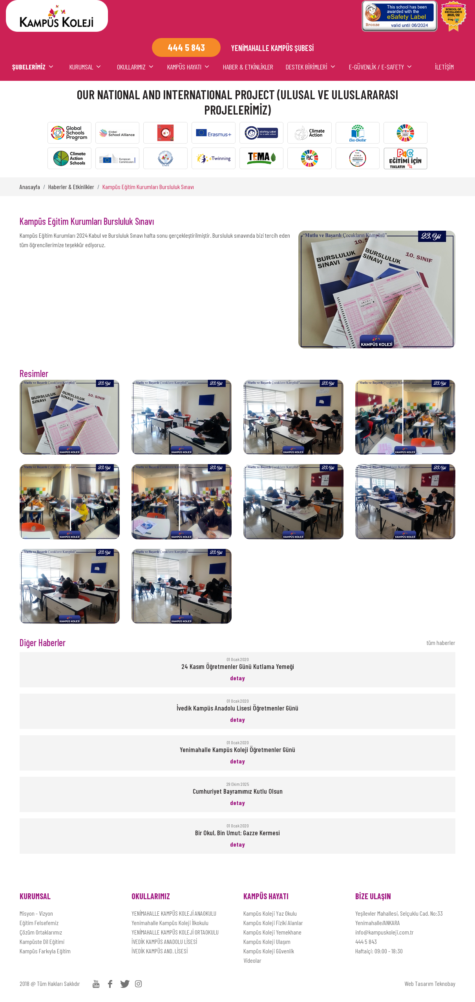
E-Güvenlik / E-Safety (381, 66)
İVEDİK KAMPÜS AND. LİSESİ (160, 951)
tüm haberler (441, 642)
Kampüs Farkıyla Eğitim (45, 951)
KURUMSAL (85, 66)
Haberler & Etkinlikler (71, 186)
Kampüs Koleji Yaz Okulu (270, 913)
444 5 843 (366, 941)
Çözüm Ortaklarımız (41, 932)
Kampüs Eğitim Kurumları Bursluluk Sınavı (148, 186)
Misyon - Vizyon (36, 913)
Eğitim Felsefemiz (39, 922)
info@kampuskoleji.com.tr (384, 932)
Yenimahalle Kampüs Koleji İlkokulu (170, 922)
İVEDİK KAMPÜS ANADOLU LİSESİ (164, 941)
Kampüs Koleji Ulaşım (266, 941)
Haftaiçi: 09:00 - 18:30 (379, 951)
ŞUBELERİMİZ (33, 66)
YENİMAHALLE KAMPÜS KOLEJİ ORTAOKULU (175, 932)
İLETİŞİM (444, 66)
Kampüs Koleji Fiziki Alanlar (273, 922)
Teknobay (445, 983)
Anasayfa (30, 186)
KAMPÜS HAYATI (188, 66)
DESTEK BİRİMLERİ (311, 66)
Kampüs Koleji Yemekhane (272, 932)
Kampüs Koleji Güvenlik (268, 951)
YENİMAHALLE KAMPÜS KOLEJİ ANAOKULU (174, 913)
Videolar (252, 960)
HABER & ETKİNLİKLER (248, 66)
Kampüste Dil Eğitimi (42, 941)
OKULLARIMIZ (136, 66)
